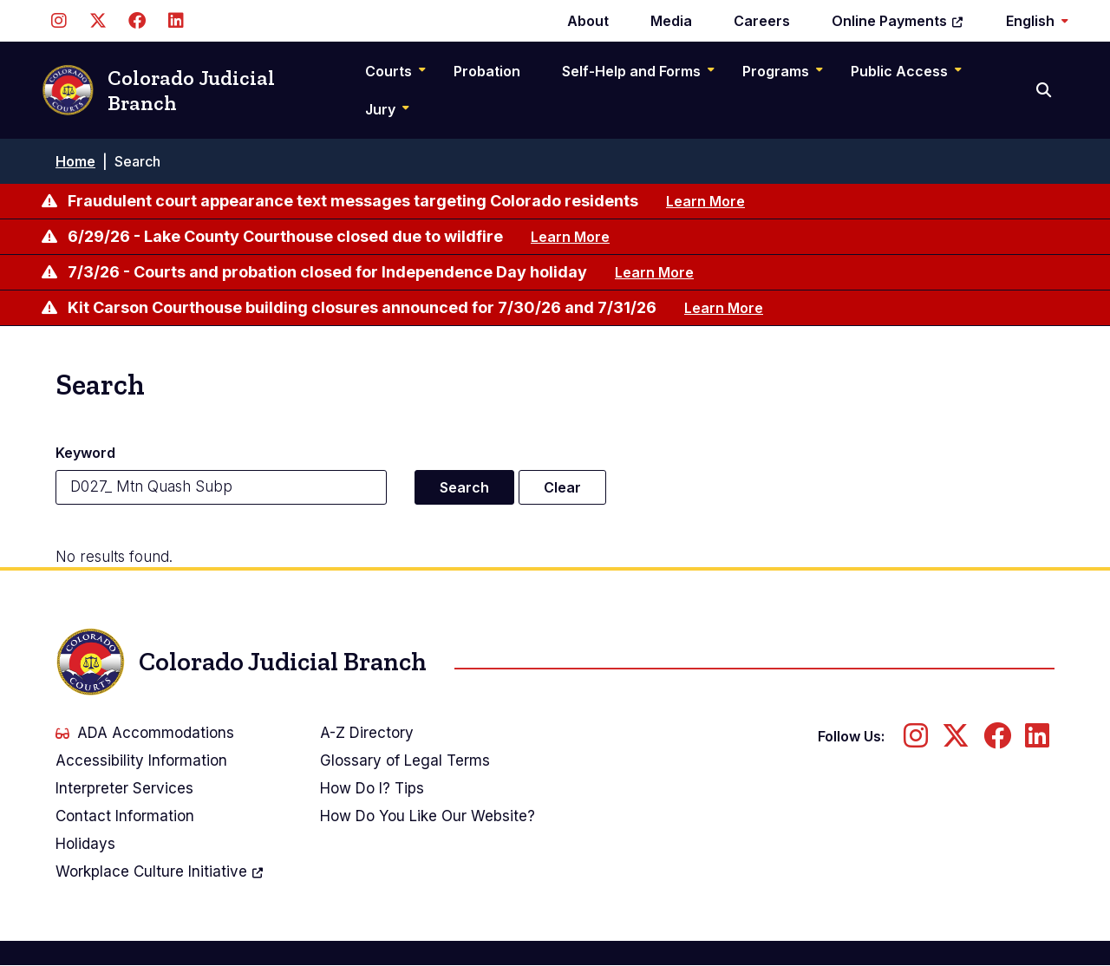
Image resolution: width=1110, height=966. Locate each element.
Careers (762, 20)
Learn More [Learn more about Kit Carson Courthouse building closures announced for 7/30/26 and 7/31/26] (723, 308)
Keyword (85, 452)
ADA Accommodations (145, 732)
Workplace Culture (160, 871)
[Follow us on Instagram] (58, 20)
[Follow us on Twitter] (97, 20)
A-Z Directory (367, 732)
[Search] (1045, 90)
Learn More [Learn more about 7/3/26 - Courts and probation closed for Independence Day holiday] (654, 272)
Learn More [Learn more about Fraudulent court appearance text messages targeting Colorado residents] (705, 201)
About (588, 20)
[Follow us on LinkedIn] (175, 20)
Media (671, 20)
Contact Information (125, 816)
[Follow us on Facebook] (136, 20)
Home (75, 161)
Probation (487, 71)
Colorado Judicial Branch (158, 90)
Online (898, 20)
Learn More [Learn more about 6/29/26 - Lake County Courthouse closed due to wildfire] (570, 236)
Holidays (85, 843)
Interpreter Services (124, 788)
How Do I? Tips (372, 788)
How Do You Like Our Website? (427, 816)
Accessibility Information (141, 760)
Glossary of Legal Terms (405, 760)
